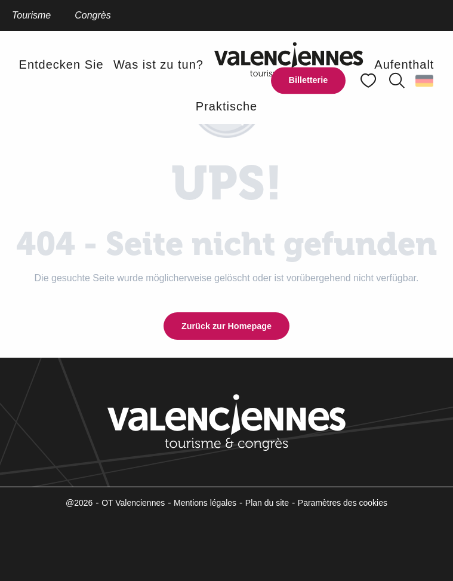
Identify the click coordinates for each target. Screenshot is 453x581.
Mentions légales (205, 503)
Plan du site (267, 503)
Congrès (92, 15)
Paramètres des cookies (342, 503)
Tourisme (31, 15)
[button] (396, 80)
